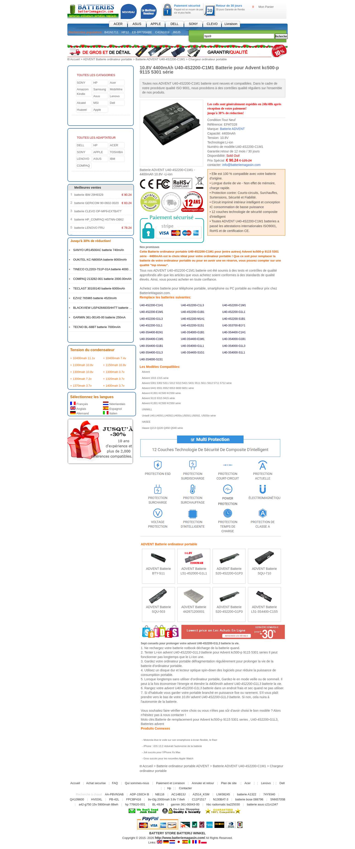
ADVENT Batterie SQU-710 (264, 571)
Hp (169, 788)
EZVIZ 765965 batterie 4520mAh (95, 298)
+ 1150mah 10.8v (114, 365)
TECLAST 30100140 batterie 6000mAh (99, 288)
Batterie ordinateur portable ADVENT (182, 766)
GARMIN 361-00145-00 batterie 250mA (99, 317)
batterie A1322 (246, 794)
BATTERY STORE (162, 833)
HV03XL (96, 799)
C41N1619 (162, 32)
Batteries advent (152, 723)
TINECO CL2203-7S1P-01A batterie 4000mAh (103, 269)
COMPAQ (83, 165)
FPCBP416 (133, 799)
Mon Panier (266, 6)
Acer (113, 82)
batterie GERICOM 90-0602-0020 (96, 202)
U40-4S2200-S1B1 (233, 318)
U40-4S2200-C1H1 (151, 305)
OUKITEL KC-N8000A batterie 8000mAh (100, 259)
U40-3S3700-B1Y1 (233, 325)
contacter (177, 715)
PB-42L (114, 799)
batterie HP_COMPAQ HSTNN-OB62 (99, 219)
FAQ (115, 783)
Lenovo (115, 96)
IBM (112, 158)
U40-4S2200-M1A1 (193, 318)
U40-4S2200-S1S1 (192, 325)
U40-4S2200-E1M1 (151, 311)
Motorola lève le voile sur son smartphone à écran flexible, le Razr (180, 739)
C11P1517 (199, 799)
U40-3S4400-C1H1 (234, 332)
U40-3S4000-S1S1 (151, 359)
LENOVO (83, 158)
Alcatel (81, 102)
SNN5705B (277, 799)
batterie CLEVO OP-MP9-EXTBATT (98, 211)
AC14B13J (178, 794)
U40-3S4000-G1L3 (233, 345)
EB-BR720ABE (142, 32)
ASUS (137, 24)
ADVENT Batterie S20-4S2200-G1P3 (229, 571)
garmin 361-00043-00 (185, 804)
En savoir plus (159, 578)
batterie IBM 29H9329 (88, 194)
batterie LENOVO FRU (89, 227)
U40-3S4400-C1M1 (151, 338)
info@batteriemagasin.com (241, 164)
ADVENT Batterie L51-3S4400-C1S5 (264, 609)
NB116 (159, 794)
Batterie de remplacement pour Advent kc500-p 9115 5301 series (202, 719)
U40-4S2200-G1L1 (233, 311)
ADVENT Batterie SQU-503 (158, 609)
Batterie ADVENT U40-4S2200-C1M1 (160, 59)
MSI (96, 102)
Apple (97, 109)
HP (95, 82)
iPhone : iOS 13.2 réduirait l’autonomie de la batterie (173, 745)
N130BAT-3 (220, 799)
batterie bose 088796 (249, 799)
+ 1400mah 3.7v (114, 385)
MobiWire (116, 89)
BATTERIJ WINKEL (191, 833)
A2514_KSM (201, 794)
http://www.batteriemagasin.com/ (180, 837)
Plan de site (229, 783)
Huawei (82, 109)
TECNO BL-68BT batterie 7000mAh (96, 326)
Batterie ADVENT (232, 128)
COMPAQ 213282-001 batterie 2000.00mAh (102, 278)
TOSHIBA (116, 152)
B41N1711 (111, 32)
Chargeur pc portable (125, 39)
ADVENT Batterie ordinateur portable (107, 59)
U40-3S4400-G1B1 (151, 345)
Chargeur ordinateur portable (208, 59)
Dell (112, 102)
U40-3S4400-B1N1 (151, 332)
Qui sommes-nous (137, 783)
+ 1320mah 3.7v (114, 378)
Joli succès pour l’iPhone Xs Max (162, 752)
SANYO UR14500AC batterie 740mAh (98, 249)
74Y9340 (269, 794)
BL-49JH (158, 804)
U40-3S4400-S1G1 (192, 352)
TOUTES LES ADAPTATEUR (96, 137)
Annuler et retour (203, 783)
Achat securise (96, 783)
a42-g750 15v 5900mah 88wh (98, 804)
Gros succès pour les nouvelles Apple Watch (168, 758)
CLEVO (212, 24)
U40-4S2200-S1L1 (151, 325)
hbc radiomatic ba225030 (223, 804)
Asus (96, 96)
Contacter (185, 788)
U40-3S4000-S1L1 (233, 352)
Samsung (99, 89)
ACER (118, 24)
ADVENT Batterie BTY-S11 (158, 571)
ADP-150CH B (139, 794)
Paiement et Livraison (170, 783)
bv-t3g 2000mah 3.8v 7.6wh (166, 799)
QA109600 (77, 799)
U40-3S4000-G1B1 (192, 332)
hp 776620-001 (135, 804)
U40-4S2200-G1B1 (192, 311)
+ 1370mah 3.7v (81, 385)
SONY (193, 24)
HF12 (125, 32)
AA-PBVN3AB (114, 794)
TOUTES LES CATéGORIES (96, 75)
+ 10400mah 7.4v (114, 358)
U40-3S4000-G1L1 (192, 345)
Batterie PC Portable (85, 39)
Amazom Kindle (83, 91)
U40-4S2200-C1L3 (192, 305)
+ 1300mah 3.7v (114, 371)
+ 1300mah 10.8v (81, 371)
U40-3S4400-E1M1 (193, 338)
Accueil (75, 59)
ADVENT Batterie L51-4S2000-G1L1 (193, 571)
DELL (174, 24)
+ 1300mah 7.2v (81, 378)
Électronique (158, 39)
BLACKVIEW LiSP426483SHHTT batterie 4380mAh (107, 307)
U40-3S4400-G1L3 (151, 352)
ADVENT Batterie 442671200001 (193, 609)
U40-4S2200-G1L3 (151, 318)
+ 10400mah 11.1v (82, 358)
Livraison (231, 24)
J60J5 (176, 32)
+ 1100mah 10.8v (81, 365)
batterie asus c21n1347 (262, 804)
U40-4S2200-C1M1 (234, 305)
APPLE (155, 24)
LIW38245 (223, 794)
